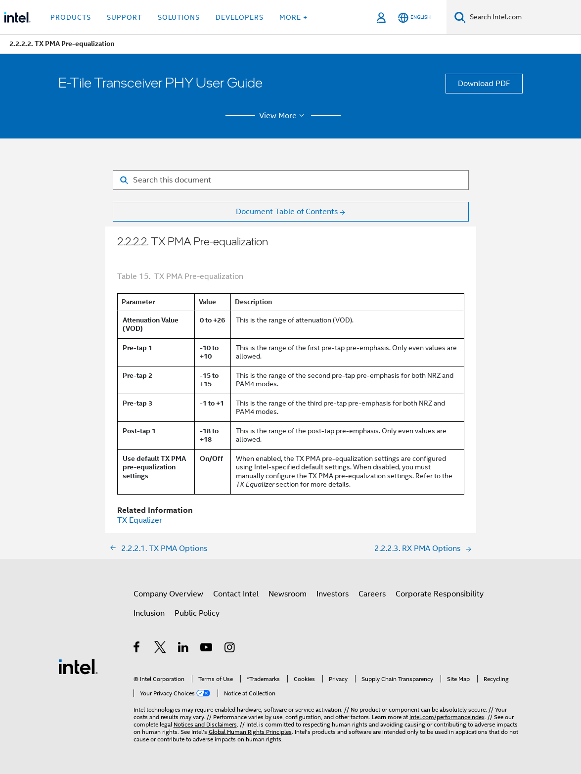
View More (283, 116)
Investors (332, 594)
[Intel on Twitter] (160, 649)
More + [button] (293, 17)
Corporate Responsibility (440, 594)
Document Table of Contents (287, 212)
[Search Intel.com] (523, 17)
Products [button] (70, 17)
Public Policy (197, 613)
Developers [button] (240, 17)
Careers (372, 594)
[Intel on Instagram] (230, 649)
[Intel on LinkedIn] (183, 649)
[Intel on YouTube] (207, 649)
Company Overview (168, 594)
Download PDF (484, 84)
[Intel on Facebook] (137, 649)
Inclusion (149, 613)
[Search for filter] (291, 180)
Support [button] (124, 17)
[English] (414, 17)
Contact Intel (236, 594)
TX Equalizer (139, 520)
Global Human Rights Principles (250, 731)
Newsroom (287, 594)
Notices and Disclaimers (205, 724)
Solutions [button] (179, 17)
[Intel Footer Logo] (78, 666)
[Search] (460, 17)
